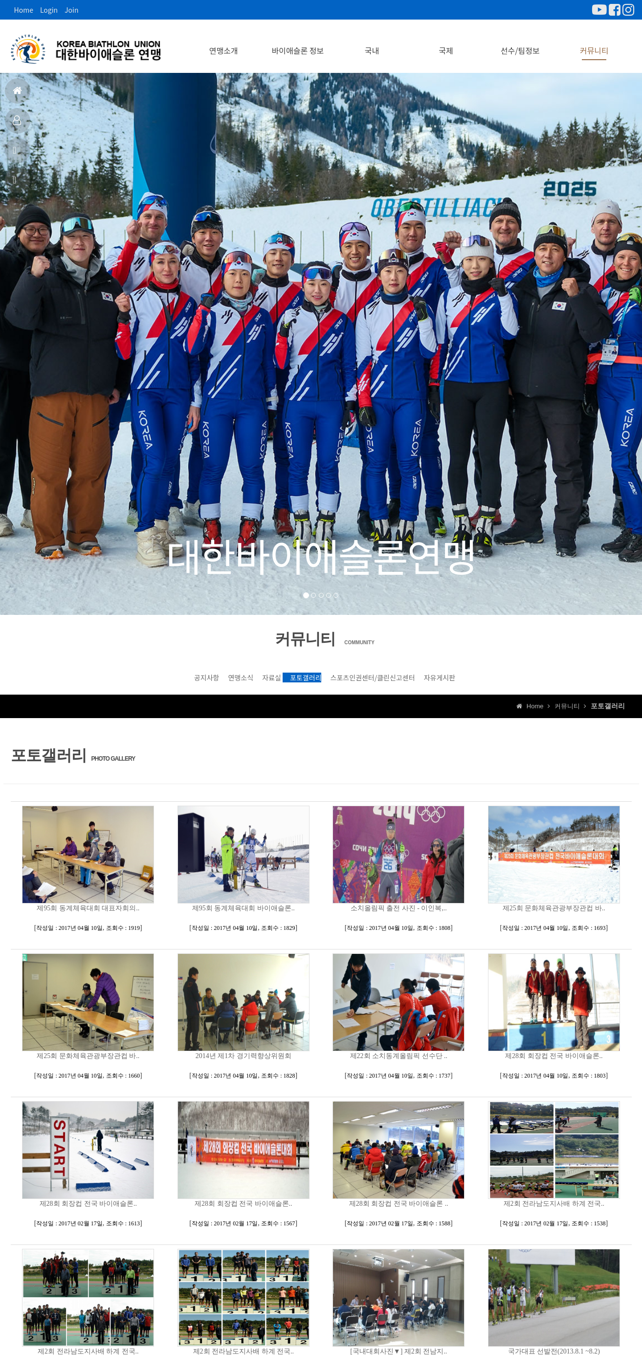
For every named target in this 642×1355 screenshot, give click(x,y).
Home (23, 10)
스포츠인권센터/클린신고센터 (421, 675)
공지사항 (16, 154)
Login (49, 10)
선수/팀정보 (520, 44)
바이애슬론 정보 (298, 44)
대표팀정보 (17, 124)
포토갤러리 (315, 675)
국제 (446, 44)
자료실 (245, 675)
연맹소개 (223, 44)
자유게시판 (528, 675)
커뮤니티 (594, 44)
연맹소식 (179, 675)
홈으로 (17, 95)
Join (71, 10)
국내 (372, 44)
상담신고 (16, 184)
